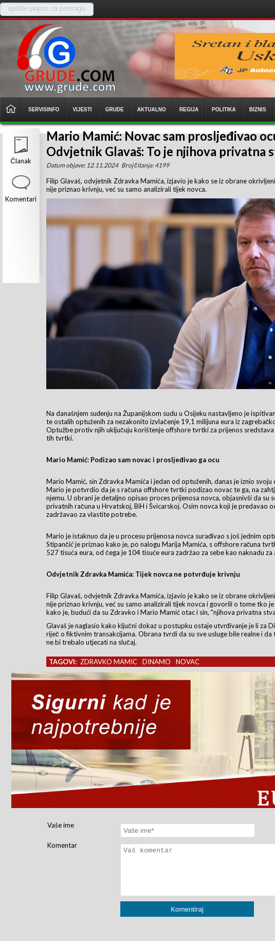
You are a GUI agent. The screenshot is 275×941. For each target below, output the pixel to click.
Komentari (20, 199)
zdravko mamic (108, 662)
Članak (20, 161)
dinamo (156, 662)
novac (187, 662)
